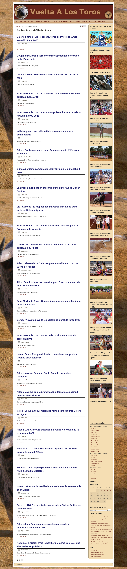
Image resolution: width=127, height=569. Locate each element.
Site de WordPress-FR (97, 556)
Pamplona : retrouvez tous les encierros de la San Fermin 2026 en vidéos (101, 525)
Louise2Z (94, 478)
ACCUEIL (19, 21)
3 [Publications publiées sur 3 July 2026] (104, 490)
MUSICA (84, 21)
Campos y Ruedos (96, 445)
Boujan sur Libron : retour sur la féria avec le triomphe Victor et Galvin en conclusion (101, 531)
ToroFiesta (94, 432)
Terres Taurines (95, 436)
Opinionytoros (95, 463)
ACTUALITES (28, 21)
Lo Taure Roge (95, 451)
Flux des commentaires (97, 554)
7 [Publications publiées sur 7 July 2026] (94, 493)
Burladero (94, 459)
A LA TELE (92, 21)
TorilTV (93, 472)
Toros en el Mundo (96, 461)
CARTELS (38, 21)
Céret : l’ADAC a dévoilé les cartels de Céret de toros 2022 (48, 320)
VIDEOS (54, 21)
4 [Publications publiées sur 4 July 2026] (107, 490)
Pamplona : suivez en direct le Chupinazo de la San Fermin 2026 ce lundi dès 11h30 (101, 538)
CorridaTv (94, 474)
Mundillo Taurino (96, 441)
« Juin (91, 504)
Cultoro (93, 465)
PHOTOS (46, 21)
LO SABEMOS (75, 21)
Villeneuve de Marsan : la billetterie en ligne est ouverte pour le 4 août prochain (101, 519)
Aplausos (93, 457)
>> (84, 26)
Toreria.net (94, 438)
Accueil (18, 26)
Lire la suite (21, 49)
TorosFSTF (94, 447)
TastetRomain (95, 476)
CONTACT (101, 21)
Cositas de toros (95, 449)
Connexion (94, 550)
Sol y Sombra (95, 430)
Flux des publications (97, 552)
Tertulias (93, 428)
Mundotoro (94, 455)
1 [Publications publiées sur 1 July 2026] (97, 490)
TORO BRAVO (63, 21)
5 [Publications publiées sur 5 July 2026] (110, 490)
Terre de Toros (95, 443)
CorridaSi (94, 434)
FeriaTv (93, 470)
